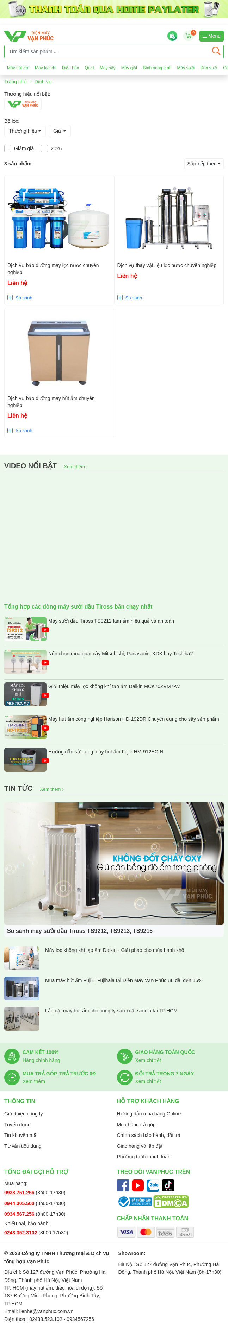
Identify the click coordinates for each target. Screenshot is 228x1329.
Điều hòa (70, 67)
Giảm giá (24, 148)
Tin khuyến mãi (21, 1135)
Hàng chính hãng (41, 1060)
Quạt (89, 67)
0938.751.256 (20, 1192)
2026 (56, 148)
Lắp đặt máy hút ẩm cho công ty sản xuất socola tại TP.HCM (91, 1019)
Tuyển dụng (17, 1124)
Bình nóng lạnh (157, 67)
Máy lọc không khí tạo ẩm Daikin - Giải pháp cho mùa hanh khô (94, 958)
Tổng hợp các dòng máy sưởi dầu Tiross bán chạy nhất (78, 607)
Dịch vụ (43, 81)
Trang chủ (15, 81)
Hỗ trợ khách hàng (148, 1101)
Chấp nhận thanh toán (153, 1218)
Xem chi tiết (148, 1060)
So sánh (24, 297)
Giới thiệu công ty (23, 1114)
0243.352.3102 (21, 1232)
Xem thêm (76, 466)
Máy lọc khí (45, 67)
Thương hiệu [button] (23, 131)
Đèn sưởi (208, 67)
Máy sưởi (186, 67)
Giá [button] (57, 131)
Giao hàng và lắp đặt (140, 1146)
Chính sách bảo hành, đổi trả (148, 1135)
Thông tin (19, 1101)
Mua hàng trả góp (136, 1124)
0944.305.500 (20, 1203)
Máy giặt (129, 67)
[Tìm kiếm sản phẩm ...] (107, 52)
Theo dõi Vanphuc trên (153, 1172)
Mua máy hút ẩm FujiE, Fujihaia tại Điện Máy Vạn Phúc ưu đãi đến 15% (103, 988)
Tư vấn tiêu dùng (23, 1146)
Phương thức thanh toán (144, 1156)
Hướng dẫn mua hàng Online (149, 1114)
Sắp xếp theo (202, 163)
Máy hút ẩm (18, 67)
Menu (212, 36)
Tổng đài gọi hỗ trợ (36, 1172)
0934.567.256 (20, 1214)
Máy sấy (108, 67)
